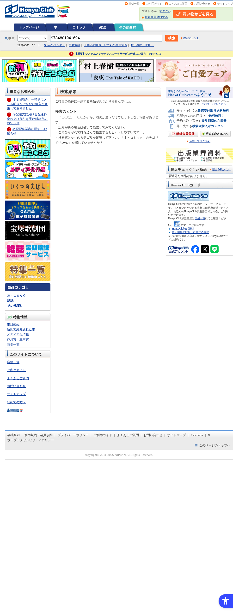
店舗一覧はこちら (199, 141)
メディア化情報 (18, 334)
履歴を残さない (221, 169)
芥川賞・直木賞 (18, 339)
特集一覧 (13, 344)
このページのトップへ (214, 445)
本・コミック (16, 295)
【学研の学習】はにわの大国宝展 (105, 45)
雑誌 (102, 27)
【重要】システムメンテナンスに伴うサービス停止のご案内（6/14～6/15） (119, 53)
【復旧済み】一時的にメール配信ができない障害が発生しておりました (27, 104)
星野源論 (74, 45)
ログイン (165, 11)
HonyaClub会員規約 (183, 228)
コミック (79, 27)
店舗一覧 (134, 3)
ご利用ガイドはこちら (214, 104)
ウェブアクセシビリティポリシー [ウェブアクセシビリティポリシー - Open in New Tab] (30, 440)
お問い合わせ (202, 3)
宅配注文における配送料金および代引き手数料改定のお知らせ (27, 119)
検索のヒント (191, 37)
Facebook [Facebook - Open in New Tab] (197, 435)
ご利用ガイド (154, 3)
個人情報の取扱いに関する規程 (190, 232)
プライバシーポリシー (73, 435)
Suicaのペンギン (54, 45)
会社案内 (13, 435)
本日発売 (13, 324)
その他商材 (127, 27)
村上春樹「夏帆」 (142, 45)
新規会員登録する (156, 17)
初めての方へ (16, 402)
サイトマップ (225, 3)
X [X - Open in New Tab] (209, 435)
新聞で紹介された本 (21, 329)
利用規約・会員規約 (39, 435)
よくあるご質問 (178, 3)
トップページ (29, 27)
